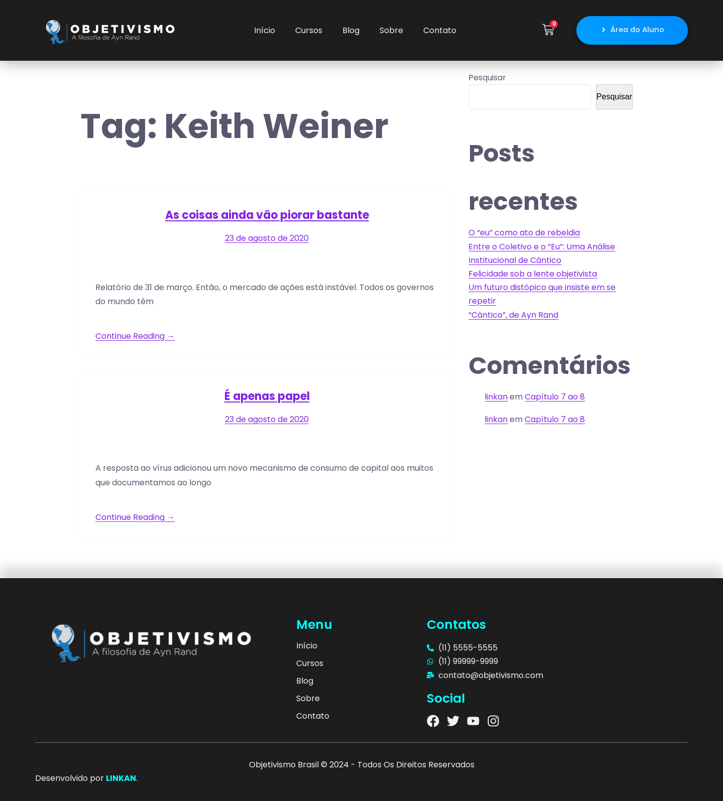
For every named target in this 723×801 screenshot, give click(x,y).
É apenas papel (267, 396)
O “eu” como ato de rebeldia (524, 232)
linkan (496, 397)
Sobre (391, 30)
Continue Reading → (135, 336)
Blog (350, 30)
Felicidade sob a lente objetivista (532, 274)
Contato (439, 30)
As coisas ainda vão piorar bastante (267, 215)
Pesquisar (487, 77)
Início (264, 30)
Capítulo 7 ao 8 (555, 397)
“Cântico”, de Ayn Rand (513, 315)
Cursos (308, 30)
